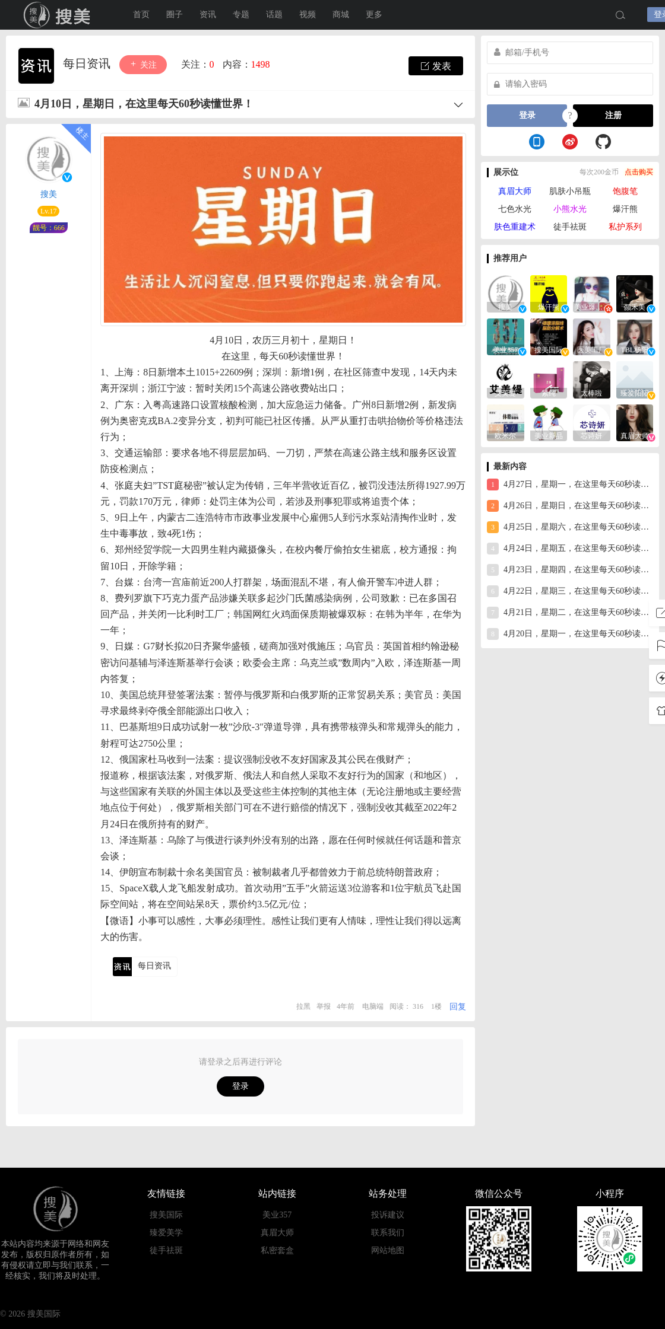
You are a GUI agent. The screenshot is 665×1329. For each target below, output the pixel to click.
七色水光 (514, 209)
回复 (457, 1006)
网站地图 (387, 1250)
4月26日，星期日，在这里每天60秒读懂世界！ (570, 506)
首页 (141, 14)
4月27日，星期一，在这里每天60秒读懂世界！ (570, 484)
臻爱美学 (166, 1232)
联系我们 (387, 1232)
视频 (307, 14)
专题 (241, 14)
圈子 (174, 14)
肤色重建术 (515, 226)
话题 (274, 14)
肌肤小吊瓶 (570, 191)
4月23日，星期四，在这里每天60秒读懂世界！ (570, 570)
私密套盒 (277, 1250)
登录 (240, 1086)
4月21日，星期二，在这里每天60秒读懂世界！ (570, 613)
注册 (613, 115)
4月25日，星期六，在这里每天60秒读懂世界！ (570, 527)
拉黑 (303, 1006)
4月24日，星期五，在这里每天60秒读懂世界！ (570, 548)
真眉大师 (514, 191)
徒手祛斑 (570, 226)
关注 (143, 64)
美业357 (277, 1214)
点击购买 (639, 172)
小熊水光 (570, 209)
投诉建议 (387, 1214)
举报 (323, 1006)
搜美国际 (166, 1214)
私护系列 (625, 226)
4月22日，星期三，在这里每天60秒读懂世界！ (570, 591)
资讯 (208, 14)
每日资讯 (88, 63)
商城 (340, 14)
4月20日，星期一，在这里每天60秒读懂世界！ (570, 634)
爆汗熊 (625, 209)
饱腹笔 (625, 191)
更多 (374, 14)
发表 (435, 65)
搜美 (59, 15)
